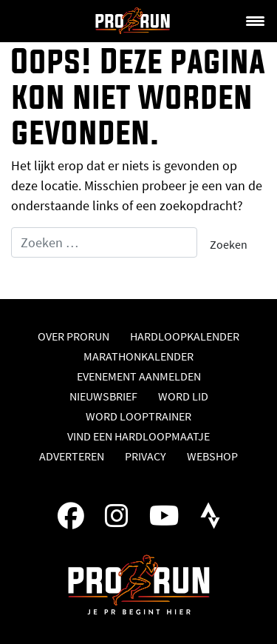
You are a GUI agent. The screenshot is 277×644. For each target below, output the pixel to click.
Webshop (212, 456)
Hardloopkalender (184, 336)
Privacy (145, 456)
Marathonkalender (138, 356)
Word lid (183, 396)
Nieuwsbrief (103, 396)
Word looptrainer (138, 416)
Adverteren (71, 456)
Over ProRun (73, 336)
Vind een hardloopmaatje (138, 436)
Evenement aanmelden (139, 376)
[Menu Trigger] (255, 20)
